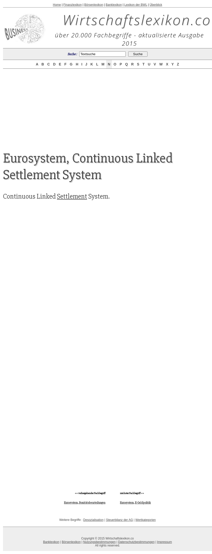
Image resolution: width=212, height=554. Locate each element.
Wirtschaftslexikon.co (136, 19)
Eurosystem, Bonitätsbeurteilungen (84, 503)
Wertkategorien (145, 520)
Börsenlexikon (93, 5)
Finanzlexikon (72, 5)
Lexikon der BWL (135, 5)
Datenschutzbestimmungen (136, 542)
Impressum (164, 542)
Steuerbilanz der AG (119, 520)
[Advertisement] (107, 106)
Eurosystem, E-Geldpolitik (135, 503)
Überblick (156, 5)
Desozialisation (93, 520)
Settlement (72, 196)
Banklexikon (114, 5)
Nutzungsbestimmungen (99, 542)
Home (57, 5)
